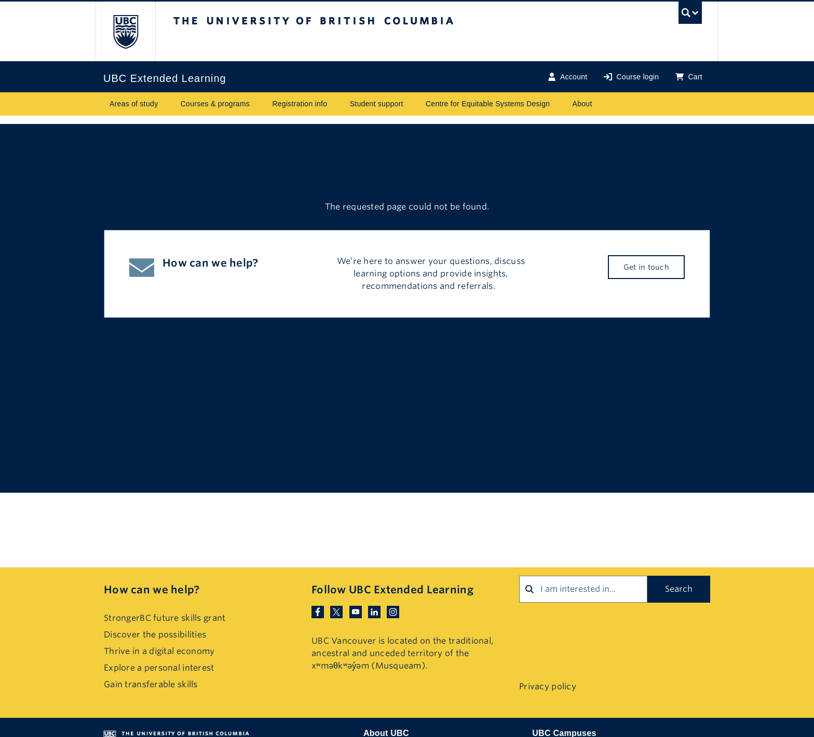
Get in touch (646, 267)
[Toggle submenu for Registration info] (337, 104)
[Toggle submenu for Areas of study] (168, 104)
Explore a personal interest (159, 668)
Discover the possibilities (155, 634)
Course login (631, 77)
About (582, 104)
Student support (376, 104)
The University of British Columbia (125, 31)
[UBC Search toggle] (690, 15)
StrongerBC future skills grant (164, 618)
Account (568, 77)
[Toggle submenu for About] (602, 104)
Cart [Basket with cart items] (688, 77)
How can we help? (151, 589)
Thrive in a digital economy (159, 651)
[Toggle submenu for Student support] (413, 104)
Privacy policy (547, 686)
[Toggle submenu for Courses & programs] (259, 104)
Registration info (299, 104)
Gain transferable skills (151, 684)
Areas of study (134, 104)
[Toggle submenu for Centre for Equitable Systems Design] (560, 104)
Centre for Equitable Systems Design (488, 104)
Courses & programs (215, 104)
